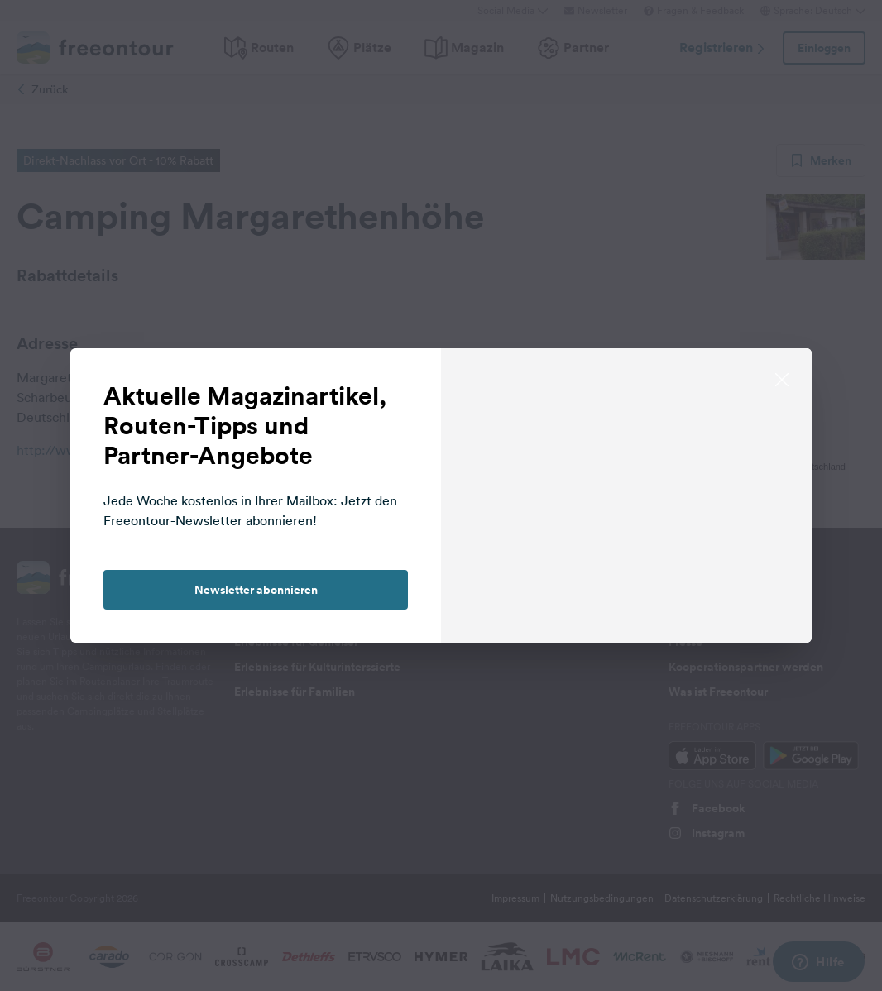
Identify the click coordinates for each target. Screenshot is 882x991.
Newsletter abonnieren (256, 590)
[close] (782, 378)
